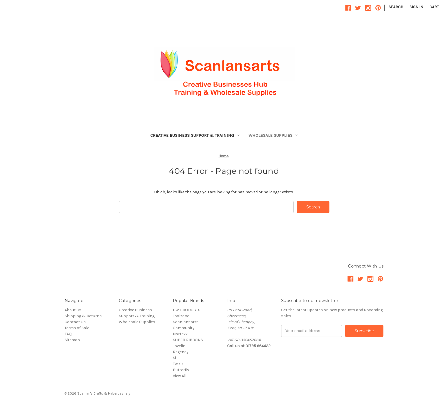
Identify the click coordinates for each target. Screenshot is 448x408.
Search (396, 7)
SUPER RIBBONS (188, 339)
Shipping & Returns (83, 315)
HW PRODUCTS (186, 309)
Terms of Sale (77, 327)
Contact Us (75, 321)
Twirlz (178, 363)
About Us (73, 309)
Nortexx (180, 333)
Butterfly (181, 369)
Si (174, 357)
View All (179, 375)
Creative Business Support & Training (194, 135)
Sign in (416, 7)
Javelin (179, 345)
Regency (181, 351)
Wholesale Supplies (273, 135)
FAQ (68, 333)
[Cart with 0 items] (434, 7)
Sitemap (72, 339)
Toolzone (181, 315)
